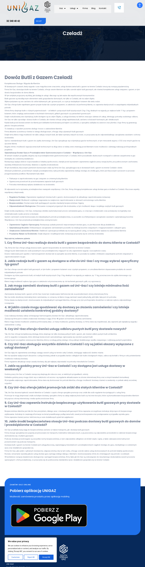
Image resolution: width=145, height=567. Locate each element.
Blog (66, 6)
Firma (58, 6)
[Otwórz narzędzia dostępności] (140, 5)
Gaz (38, 6)
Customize (15, 557)
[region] (31, 550)
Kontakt (75, 6)
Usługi (48, 6)
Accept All (46, 557)
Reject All (31, 557)
